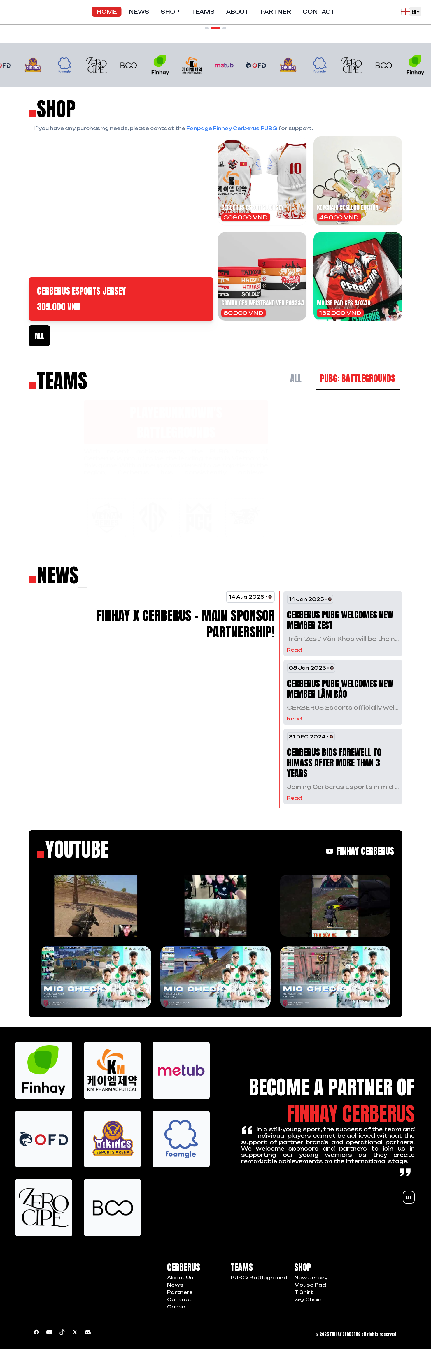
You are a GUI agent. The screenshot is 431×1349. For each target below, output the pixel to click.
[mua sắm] (52, 108)
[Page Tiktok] (62, 1332)
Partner (275, 11)
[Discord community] (88, 1332)
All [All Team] (296, 378)
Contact (319, 11)
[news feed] (54, 575)
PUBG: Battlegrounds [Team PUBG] (261, 1278)
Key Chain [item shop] (308, 1299)
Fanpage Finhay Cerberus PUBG (231, 128)
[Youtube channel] (49, 1332)
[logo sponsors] (44, 1070)
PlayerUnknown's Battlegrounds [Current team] (121, 422)
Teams (203, 11)
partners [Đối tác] (180, 1292)
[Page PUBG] (36, 1332)
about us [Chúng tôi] (180, 1278)
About (237, 11)
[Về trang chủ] (10, 11)
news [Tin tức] (175, 1285)
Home (107, 11)
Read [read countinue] (294, 650)
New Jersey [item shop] (310, 1278)
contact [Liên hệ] (179, 1299)
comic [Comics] (176, 1307)
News (139, 11)
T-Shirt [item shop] (303, 1292)
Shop (170, 11)
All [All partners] (409, 1198)
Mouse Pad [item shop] (310, 1285)
